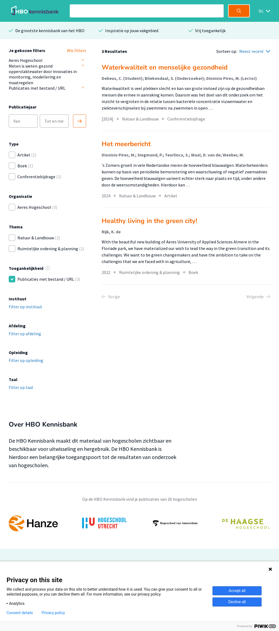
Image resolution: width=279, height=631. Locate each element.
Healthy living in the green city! (149, 220)
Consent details (20, 613)
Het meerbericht (126, 144)
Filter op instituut (25, 306)
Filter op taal (21, 387)
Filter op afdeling (25, 333)
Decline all (237, 602)
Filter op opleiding (26, 360)
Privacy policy (53, 613)
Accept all (237, 590)
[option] (139, 523)
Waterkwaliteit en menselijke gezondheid (165, 67)
